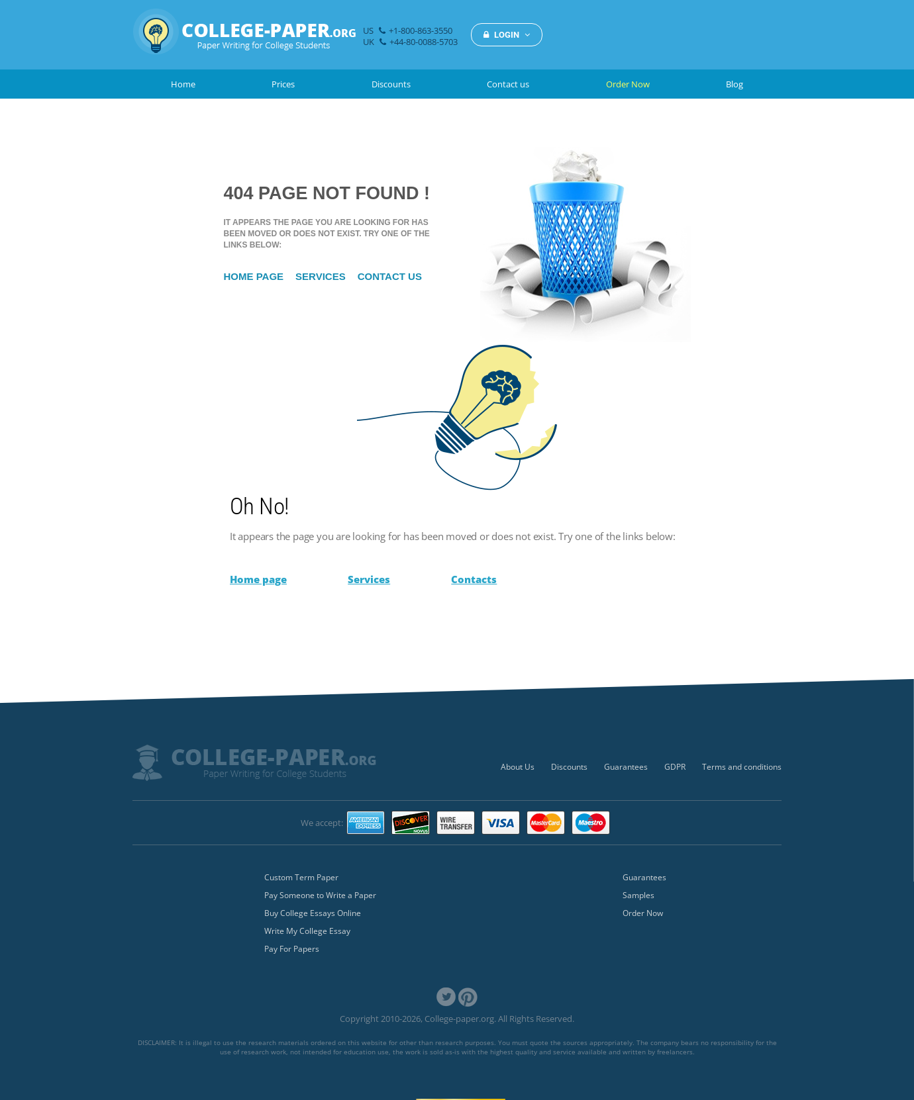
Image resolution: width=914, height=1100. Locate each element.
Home (183, 84)
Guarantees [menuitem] (626, 766)
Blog (734, 84)
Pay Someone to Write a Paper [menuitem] (320, 895)
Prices (283, 84)
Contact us (508, 84)
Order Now (628, 84)
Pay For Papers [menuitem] (291, 948)
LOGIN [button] (506, 35)
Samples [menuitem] (638, 895)
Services (320, 276)
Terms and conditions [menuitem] (742, 766)
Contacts (474, 579)
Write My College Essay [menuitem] (307, 931)
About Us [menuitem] (517, 766)
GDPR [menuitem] (675, 766)
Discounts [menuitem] (569, 766)
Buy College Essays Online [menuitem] (312, 913)
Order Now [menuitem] (643, 913)
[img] (244, 38)
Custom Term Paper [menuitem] (301, 877)
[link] (446, 997)
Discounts (391, 84)
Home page (254, 276)
